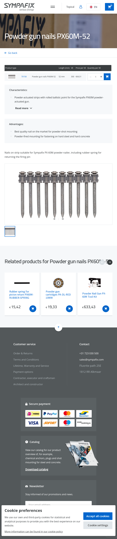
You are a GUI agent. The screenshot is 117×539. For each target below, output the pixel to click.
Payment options (21, 372)
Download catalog (36, 469)
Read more (21, 108)
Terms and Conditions (24, 359)
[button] (56, 219)
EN (93, 7)
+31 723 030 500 (90, 353)
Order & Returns (21, 353)
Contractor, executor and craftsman (33, 378)
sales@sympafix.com (93, 359)
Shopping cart (110, 6)
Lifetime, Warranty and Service (30, 365)
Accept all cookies (97, 516)
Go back (11, 53)
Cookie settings (98, 525)
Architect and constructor (27, 384)
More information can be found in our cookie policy (34, 531)
